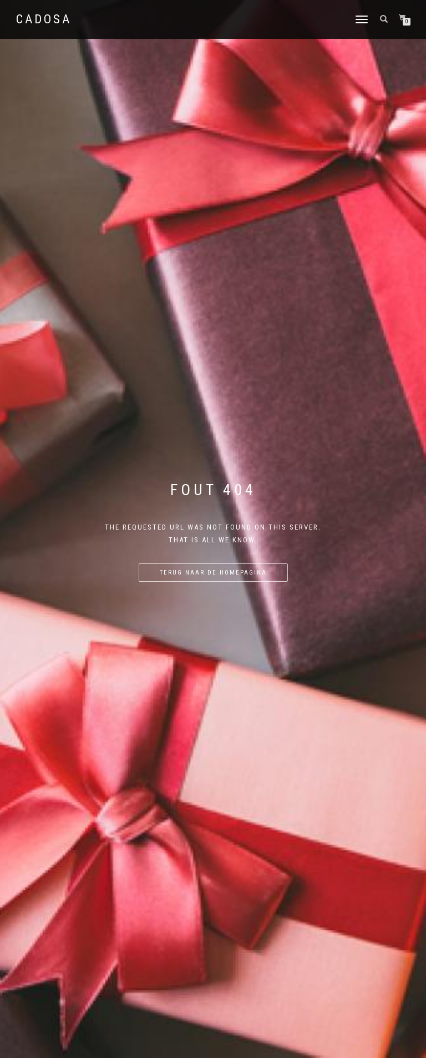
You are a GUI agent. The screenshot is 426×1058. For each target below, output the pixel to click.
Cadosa (44, 19)
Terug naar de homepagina (213, 572)
